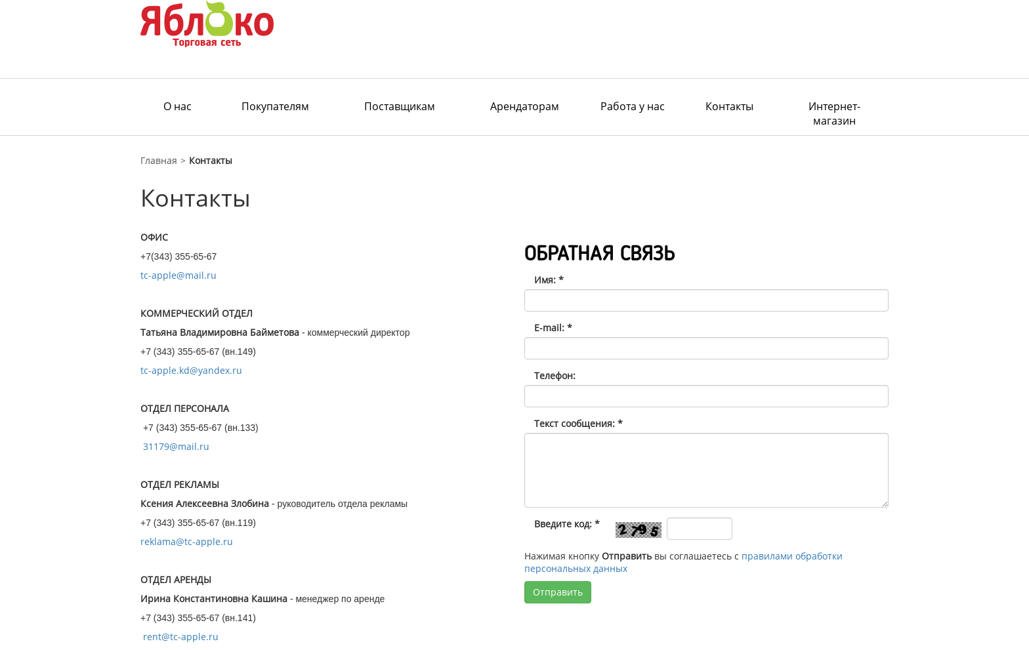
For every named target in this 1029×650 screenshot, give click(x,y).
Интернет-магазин (834, 113)
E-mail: (553, 327)
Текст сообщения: (578, 423)
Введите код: (567, 524)
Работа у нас (632, 106)
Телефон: (555, 375)
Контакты (729, 106)
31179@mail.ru (176, 446)
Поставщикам (399, 106)
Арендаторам (524, 106)
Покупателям (275, 106)
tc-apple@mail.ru (178, 275)
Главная (158, 160)
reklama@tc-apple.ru (186, 541)
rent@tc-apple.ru (181, 636)
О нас (177, 106)
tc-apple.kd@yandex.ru (191, 370)
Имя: (549, 280)
